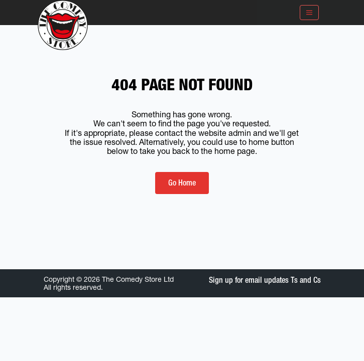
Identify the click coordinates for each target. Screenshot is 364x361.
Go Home (182, 183)
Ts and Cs (306, 280)
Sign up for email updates (249, 280)
